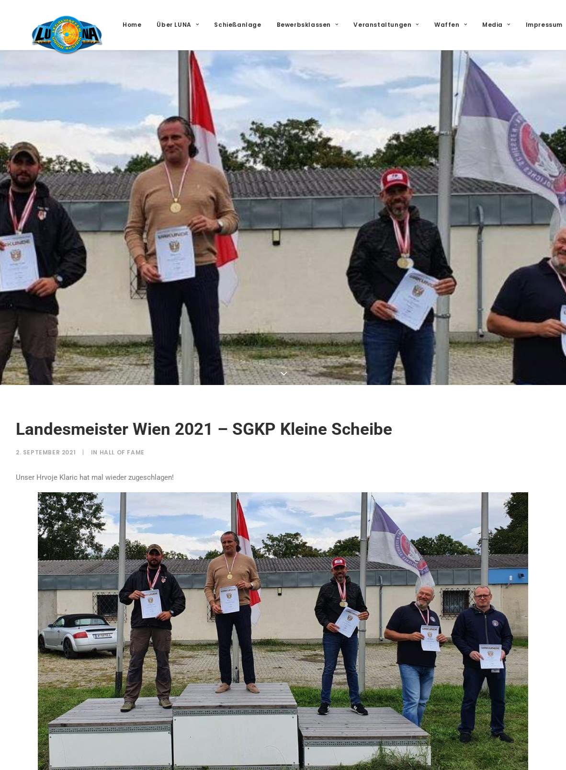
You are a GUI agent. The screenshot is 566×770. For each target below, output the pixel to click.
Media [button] (537, 25)
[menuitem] (176, 25)
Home (173, 25)
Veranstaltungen (427, 25)
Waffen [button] (491, 25)
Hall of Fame (122, 452)
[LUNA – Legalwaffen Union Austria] (81, 49)
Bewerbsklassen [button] (348, 25)
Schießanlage (278, 25)
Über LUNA (219, 25)
